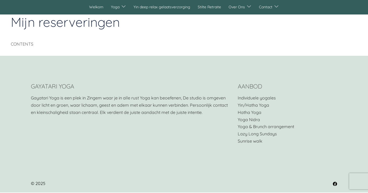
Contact (265, 7)
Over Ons (237, 7)
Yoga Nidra (249, 119)
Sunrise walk (250, 141)
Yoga (115, 7)
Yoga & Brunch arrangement (266, 126)
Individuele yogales (257, 98)
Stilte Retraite (209, 7)
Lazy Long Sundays (257, 133)
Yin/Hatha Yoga (253, 105)
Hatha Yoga (249, 112)
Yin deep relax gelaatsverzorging (162, 7)
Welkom (96, 7)
